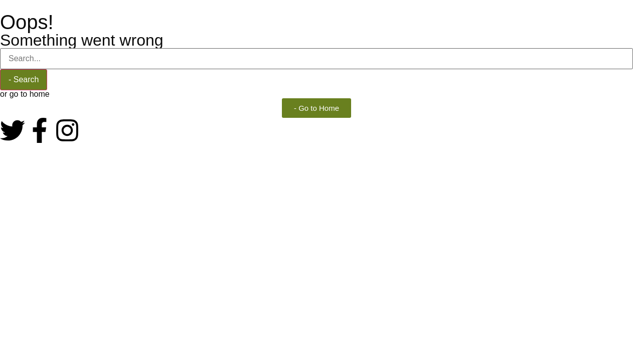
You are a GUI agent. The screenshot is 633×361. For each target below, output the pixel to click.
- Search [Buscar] (24, 79)
